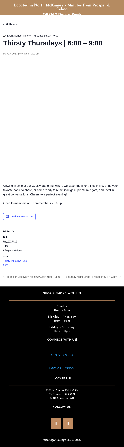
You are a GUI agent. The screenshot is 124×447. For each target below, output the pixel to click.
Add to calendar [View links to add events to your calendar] (20, 216)
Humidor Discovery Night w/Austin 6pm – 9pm (33, 276)
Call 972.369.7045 (62, 355)
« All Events (10, 24)
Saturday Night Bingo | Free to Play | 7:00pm (92, 276)
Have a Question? (62, 368)
